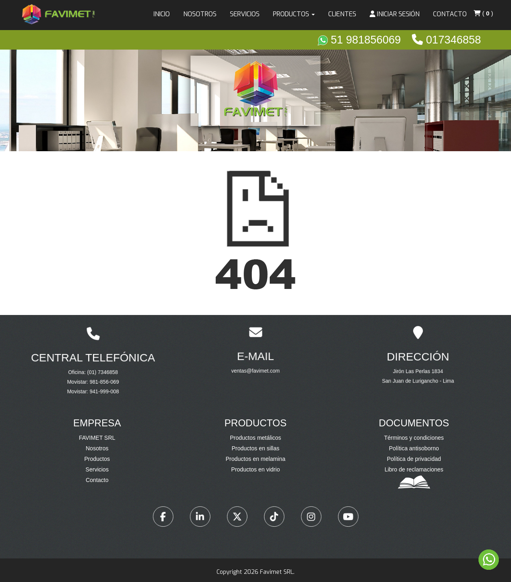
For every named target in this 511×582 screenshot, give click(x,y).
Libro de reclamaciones (414, 469)
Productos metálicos (255, 437)
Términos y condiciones (414, 437)
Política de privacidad (414, 459)
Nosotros (200, 14)
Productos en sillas (255, 448)
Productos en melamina (255, 459)
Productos (97, 459)
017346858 (446, 40)
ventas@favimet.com (255, 361)
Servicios (245, 14)
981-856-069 (99, 374)
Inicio (162, 14)
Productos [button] (294, 14)
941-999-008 (99, 379)
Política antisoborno (414, 448)
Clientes (342, 14)
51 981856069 (361, 40)
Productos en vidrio (255, 469)
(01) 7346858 (98, 369)
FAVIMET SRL (97, 437)
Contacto (450, 14)
